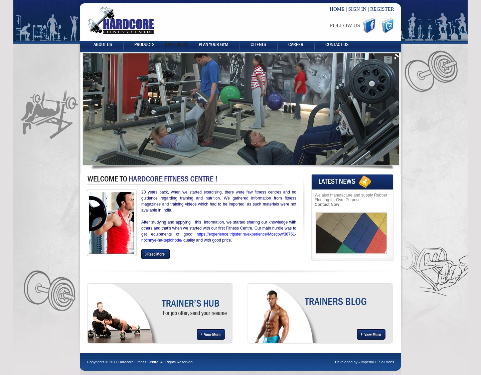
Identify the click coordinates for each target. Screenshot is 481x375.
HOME (337, 9)
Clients (258, 44)
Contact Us (337, 44)
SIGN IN (357, 9)
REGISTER (382, 9)
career (295, 44)
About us (103, 44)
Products (144, 44)
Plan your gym (213, 44)
